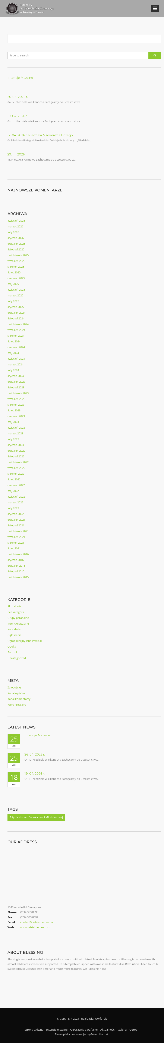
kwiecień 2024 (16, 359)
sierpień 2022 (15, 474)
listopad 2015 (15, 571)
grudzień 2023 (16, 382)
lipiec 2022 (13, 479)
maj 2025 (13, 284)
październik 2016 (18, 554)
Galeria (122, 1030)
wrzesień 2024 (16, 330)
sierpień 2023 (15, 405)
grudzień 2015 (16, 565)
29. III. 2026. (16, 154)
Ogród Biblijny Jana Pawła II (24, 641)
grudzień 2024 (16, 313)
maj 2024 (13, 353)
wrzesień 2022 (16, 468)
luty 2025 (13, 301)
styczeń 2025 (15, 307)
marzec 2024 (15, 364)
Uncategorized (16, 658)
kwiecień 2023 (16, 428)
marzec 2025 (15, 295)
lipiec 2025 (13, 272)
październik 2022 (18, 462)
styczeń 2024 (15, 376)
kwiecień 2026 (16, 221)
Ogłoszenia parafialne (84, 1030)
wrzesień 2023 (16, 399)
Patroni (12, 652)
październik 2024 (18, 324)
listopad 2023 (15, 387)
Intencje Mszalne (20, 78)
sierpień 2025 (15, 267)
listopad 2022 (15, 456)
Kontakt (104, 1034)
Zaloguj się (14, 687)
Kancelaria (13, 629)
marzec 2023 (15, 433)
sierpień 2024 (15, 336)
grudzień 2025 (16, 244)
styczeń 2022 (15, 514)
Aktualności (14, 606)
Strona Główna (34, 1030)
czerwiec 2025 (16, 278)
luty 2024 (13, 370)
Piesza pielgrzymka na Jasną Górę (76, 1034)
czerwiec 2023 (16, 416)
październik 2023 (18, 393)
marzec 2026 (15, 226)
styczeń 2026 (15, 238)
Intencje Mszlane (18, 623)
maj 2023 (13, 422)
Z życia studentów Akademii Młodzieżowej (36, 817)
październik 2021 (18, 531)
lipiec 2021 (13, 548)
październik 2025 (18, 255)
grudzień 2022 (16, 451)
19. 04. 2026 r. (17, 116)
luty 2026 (13, 232)
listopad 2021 (15, 525)
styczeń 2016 (15, 560)
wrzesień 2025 (16, 261)
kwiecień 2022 (16, 497)
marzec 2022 (15, 502)
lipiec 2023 (13, 410)
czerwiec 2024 (16, 347)
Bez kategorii (15, 612)
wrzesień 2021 (16, 537)
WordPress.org (16, 705)
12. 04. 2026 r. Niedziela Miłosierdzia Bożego (40, 135)
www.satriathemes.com (35, 927)
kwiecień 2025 (16, 290)
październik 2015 (18, 577)
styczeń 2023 (15, 445)
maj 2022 (13, 491)
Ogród (133, 1030)
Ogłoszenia (14, 635)
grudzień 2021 (16, 520)
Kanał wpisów (16, 693)
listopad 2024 (15, 318)
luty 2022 (13, 508)
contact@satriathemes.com (37, 922)
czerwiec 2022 (16, 485)
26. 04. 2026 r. (17, 97)
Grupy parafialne (18, 618)
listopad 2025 (15, 249)
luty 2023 (13, 439)
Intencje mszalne (56, 1030)
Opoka (11, 646)
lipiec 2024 (13, 341)
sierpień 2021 (15, 542)
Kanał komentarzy (19, 699)
